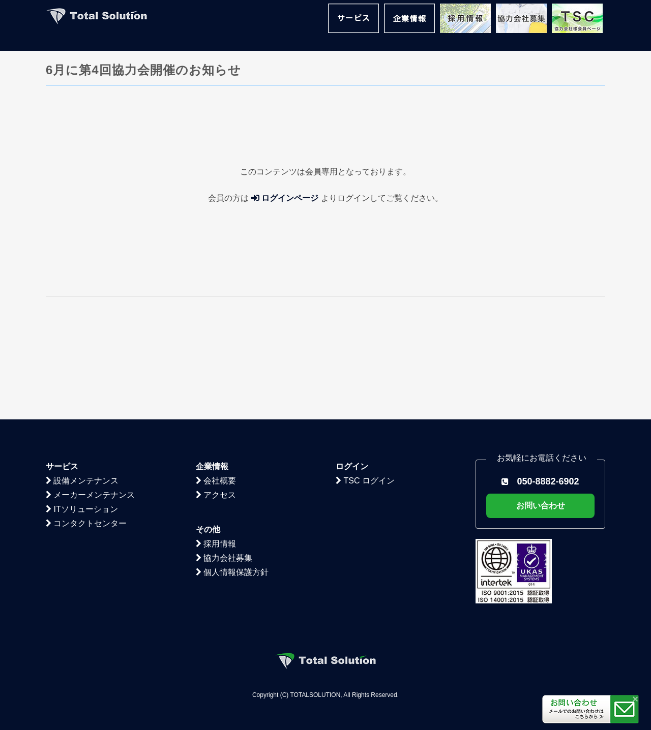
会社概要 (216, 384)
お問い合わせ (540, 409)
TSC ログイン (365, 384)
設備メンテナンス (82, 384)
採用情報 (216, 447)
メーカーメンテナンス (90, 398)
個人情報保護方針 (232, 476)
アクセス (216, 398)
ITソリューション (82, 413)
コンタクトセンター (86, 427)
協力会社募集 (224, 462)
